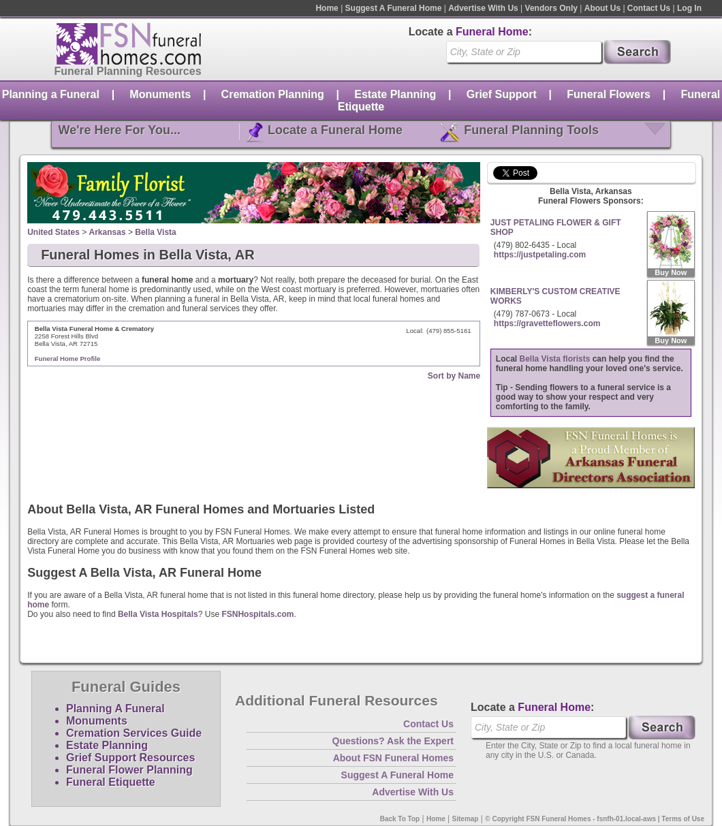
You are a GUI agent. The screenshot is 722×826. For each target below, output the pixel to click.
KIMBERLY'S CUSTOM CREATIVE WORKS (555, 296)
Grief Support (502, 94)
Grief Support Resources (130, 757)
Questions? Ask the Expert (393, 740)
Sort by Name (454, 376)
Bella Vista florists (555, 359)
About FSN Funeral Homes (393, 757)
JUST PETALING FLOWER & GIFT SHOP (555, 227)
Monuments (160, 94)
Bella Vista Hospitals (158, 614)
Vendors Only (551, 8)
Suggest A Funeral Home (393, 8)
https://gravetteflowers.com (547, 323)
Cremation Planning (272, 94)
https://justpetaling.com (540, 254)
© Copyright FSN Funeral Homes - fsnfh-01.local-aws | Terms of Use (594, 819)
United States (53, 232)
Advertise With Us (483, 8)
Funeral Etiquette (110, 782)
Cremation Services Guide (134, 733)
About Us (602, 8)
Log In (689, 8)
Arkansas (107, 232)
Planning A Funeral (115, 708)
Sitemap (465, 819)
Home (326, 8)
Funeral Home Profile (68, 358)
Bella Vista (155, 232)
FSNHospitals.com (257, 614)
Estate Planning (395, 94)
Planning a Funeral (50, 94)
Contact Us (648, 8)
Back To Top (400, 819)
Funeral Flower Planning (129, 770)
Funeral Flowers (608, 94)
